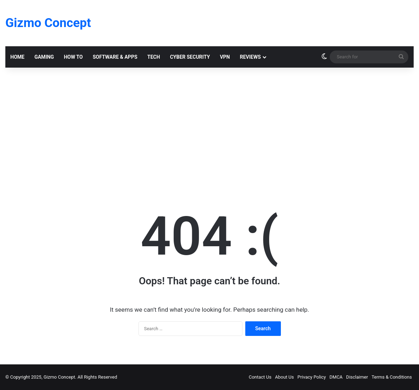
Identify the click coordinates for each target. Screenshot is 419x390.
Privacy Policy (311, 377)
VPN (225, 57)
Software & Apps (115, 57)
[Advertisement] (209, 128)
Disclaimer (357, 377)
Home (17, 57)
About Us (284, 377)
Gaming (44, 57)
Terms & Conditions (392, 377)
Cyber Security (190, 57)
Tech (153, 57)
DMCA (336, 377)
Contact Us (260, 377)
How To (73, 57)
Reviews (250, 57)
